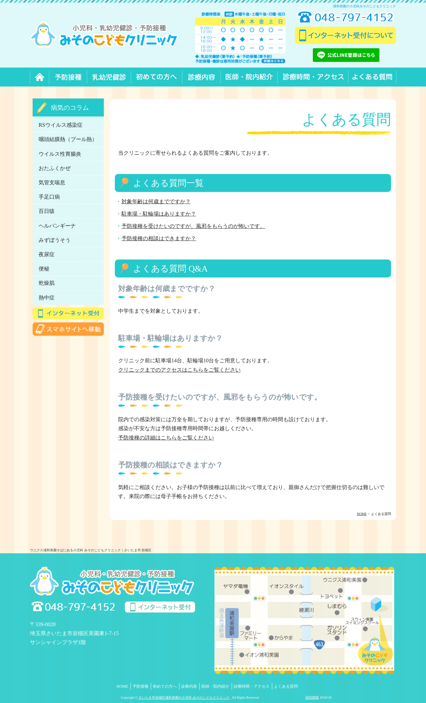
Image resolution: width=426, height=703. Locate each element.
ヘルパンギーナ (57, 226)
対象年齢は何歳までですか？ (156, 201)
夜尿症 (47, 254)
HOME (122, 686)
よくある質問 (286, 686)
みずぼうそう (55, 240)
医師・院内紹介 (215, 686)
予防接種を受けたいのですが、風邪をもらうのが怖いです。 (193, 226)
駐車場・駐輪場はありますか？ (158, 214)
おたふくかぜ (55, 168)
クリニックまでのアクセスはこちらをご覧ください (179, 370)
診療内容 (189, 686)
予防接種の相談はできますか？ (158, 238)
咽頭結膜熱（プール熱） (68, 139)
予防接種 (140, 686)
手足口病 (49, 197)
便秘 (44, 268)
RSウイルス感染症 (61, 125)
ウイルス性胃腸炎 (60, 154)
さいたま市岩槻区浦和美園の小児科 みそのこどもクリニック (184, 697)
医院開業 (312, 697)
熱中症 (47, 297)
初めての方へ (165, 686)
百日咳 (47, 211)
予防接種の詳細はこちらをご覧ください (166, 437)
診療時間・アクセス (252, 686)
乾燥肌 (47, 283)
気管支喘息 (52, 182)
